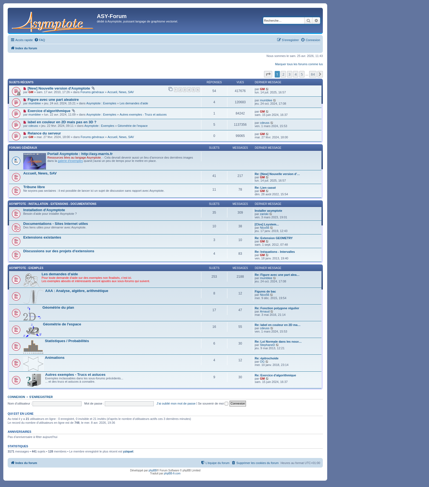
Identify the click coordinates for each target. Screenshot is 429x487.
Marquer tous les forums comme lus (299, 64)
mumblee (34, 103)
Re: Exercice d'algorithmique (275, 375)
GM (30, 92)
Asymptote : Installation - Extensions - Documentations (52, 203)
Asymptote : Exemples (101, 103)
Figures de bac (265, 291)
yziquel (128, 451)
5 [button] (302, 74)
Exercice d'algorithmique (49, 111)
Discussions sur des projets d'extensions (58, 251)
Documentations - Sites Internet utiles (55, 224)
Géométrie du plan (58, 307)
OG (262, 361)
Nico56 (264, 227)
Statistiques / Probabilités (67, 341)
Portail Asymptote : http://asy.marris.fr (80, 154)
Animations (55, 358)
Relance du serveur (44, 133)
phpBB (153, 470)
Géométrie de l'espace (133, 125)
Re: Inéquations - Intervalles (275, 251)
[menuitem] (39, 40)
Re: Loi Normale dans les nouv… (278, 341)
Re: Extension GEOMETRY (274, 238)
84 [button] (313, 74)
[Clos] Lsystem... (267, 224)
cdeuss (33, 125)
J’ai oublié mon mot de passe (175, 403)
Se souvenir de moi (213, 403)
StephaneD (267, 344)
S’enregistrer (41, 397)
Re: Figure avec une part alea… (277, 274)
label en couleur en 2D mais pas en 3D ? (62, 122)
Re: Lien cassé (265, 187)
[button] (268, 74)
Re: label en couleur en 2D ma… (278, 324)
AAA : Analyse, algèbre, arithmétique (76, 291)
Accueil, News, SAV (121, 92)
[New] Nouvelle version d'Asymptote (59, 88)
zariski (264, 214)
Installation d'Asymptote (44, 210)
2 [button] (283, 74)
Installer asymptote (268, 210)
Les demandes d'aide (134, 103)
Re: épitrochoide (267, 358)
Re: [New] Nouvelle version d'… (277, 174)
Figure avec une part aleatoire (53, 100)
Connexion (16, 397)
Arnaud (264, 311)
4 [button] (296, 74)
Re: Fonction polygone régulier (277, 308)
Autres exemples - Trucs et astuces (143, 114)
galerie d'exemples (70, 160)
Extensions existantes (42, 237)
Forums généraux (92, 92)
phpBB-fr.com (172, 473)
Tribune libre (34, 187)
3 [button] (290, 74)
